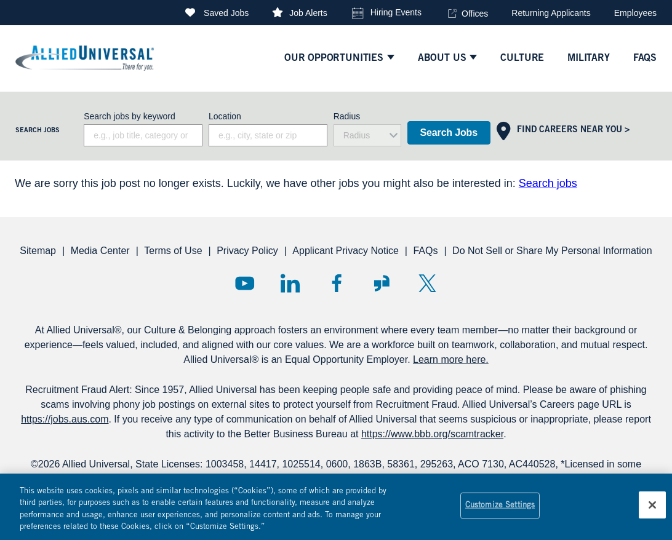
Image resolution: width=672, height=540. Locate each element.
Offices (475, 13)
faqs (645, 58)
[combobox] (268, 135)
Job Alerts (308, 13)
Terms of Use (173, 250)
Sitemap (38, 250)
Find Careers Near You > (573, 130)
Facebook (336, 283)
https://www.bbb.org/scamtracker (432, 434)
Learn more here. (451, 359)
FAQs (425, 250)
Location (225, 116)
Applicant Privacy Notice (345, 250)
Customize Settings (500, 513)
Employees (635, 13)
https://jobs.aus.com (64, 419)
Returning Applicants (550, 13)
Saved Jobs (226, 13)
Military (588, 58)
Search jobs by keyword (129, 116)
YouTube (244, 283)
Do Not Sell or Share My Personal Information (552, 250)
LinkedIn (290, 283)
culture (522, 58)
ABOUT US (442, 58)
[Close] (652, 512)
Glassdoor (382, 283)
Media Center (100, 250)
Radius (347, 116)
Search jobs (548, 183)
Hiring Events (396, 12)
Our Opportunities (333, 58)
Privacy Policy (247, 250)
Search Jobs (449, 132)
